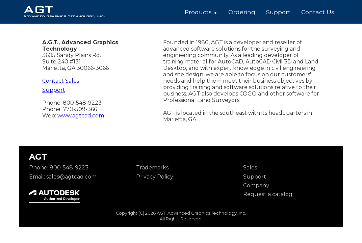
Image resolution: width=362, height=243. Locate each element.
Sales (250, 167)
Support (278, 12)
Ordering (241, 12)
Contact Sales (60, 81)
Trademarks (152, 167)
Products (201, 12)
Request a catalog (267, 194)
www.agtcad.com (80, 115)
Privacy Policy (154, 176)
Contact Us (317, 12)
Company (256, 185)
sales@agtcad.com (71, 176)
